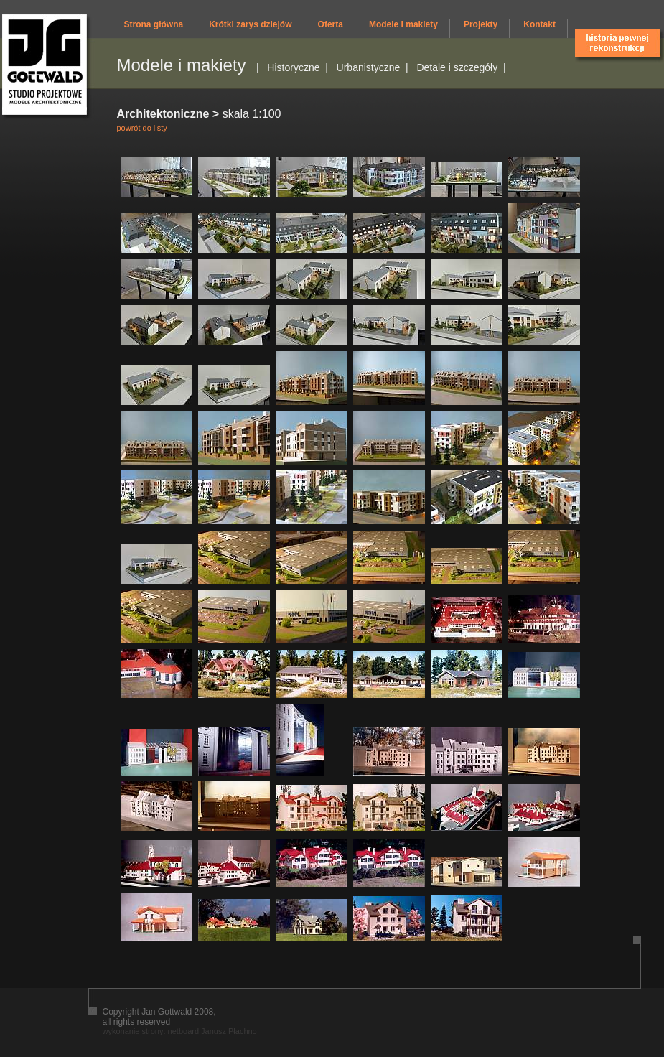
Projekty (480, 24)
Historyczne (293, 67)
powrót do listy (142, 128)
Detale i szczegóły (456, 67)
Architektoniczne (163, 114)
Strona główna (154, 24)
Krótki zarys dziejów (250, 24)
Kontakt (539, 24)
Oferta (330, 24)
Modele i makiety (403, 24)
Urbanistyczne (369, 67)
